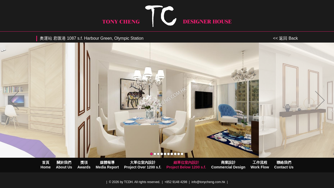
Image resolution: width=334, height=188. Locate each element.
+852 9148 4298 (175, 182)
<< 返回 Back (285, 38)
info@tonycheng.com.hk (208, 182)
